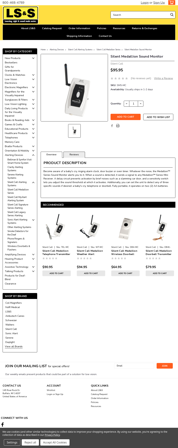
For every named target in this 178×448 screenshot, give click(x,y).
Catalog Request (52, 28)
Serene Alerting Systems (15, 176)
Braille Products (13, 146)
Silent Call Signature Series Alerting (17, 206)
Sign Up (159, 3)
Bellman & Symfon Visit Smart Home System (19, 161)
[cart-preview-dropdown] (171, 2)
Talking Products (14, 271)
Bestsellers (11, 62)
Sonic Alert (11, 333)
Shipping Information (79, 36)
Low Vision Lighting (15, 104)
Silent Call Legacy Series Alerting (16, 214)
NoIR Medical (12, 307)
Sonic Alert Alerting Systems (17, 221)
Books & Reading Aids (17, 120)
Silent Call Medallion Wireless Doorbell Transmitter (124, 252)
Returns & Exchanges (144, 28)
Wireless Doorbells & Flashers (18, 248)
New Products (13, 58)
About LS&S (28, 28)
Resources (119, 28)
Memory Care (12, 142)
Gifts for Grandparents (12, 68)
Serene (9, 337)
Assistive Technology (16, 267)
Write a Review (163, 78)
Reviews (74, 154)
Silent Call (11, 329)
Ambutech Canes (14, 316)
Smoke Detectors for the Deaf (18, 233)
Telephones (11, 137)
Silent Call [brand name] (47, 247)
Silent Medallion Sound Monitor (138, 49)
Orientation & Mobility (17, 150)
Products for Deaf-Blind (15, 277)
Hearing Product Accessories (14, 260)
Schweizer (11, 320)
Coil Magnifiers (13, 303)
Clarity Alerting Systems (15, 169)
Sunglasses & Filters (16, 99)
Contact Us (105, 36)
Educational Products (16, 129)
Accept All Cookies (55, 442)
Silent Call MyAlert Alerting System (17, 199)
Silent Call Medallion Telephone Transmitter (56, 252)
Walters (9, 324)
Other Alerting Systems (19, 227)
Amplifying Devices (15, 254)
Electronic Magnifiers (16, 87)
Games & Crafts (13, 124)
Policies (101, 28)
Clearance (10, 283)
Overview (51, 154)
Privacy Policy (52, 434)
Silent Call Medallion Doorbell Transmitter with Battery (159, 252)
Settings (12, 442)
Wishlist (51, 390)
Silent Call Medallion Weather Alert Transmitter (90, 252)
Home (43, 49)
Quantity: (116, 103)
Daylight (10, 342)
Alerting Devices (14, 155)
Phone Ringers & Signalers (16, 240)
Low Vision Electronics (11, 81)
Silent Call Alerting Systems (17, 184)
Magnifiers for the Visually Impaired (15, 93)
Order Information (79, 28)
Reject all (30, 442)
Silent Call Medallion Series (18, 191)
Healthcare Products (16, 133)
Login (145, 3)
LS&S (8, 311)
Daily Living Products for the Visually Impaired (16, 112)
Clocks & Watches (15, 75)
